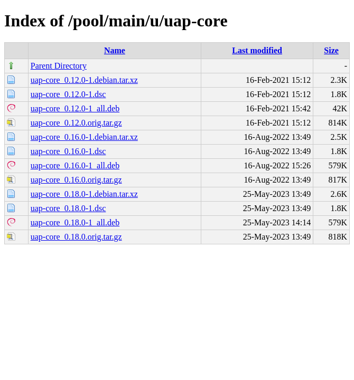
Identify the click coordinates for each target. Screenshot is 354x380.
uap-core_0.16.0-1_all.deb (75, 165)
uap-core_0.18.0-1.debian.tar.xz (84, 193)
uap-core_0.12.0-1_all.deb (75, 108)
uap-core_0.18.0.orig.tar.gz (76, 236)
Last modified (257, 50)
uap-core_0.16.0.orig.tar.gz (76, 179)
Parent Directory (59, 65)
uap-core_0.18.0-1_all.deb (75, 222)
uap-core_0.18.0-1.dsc (68, 208)
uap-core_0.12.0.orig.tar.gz (76, 122)
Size (331, 50)
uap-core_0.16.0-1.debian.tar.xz (84, 136)
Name (114, 50)
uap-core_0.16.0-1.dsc (68, 151)
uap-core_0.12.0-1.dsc (68, 94)
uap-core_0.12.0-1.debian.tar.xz (84, 79)
